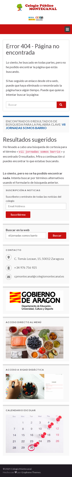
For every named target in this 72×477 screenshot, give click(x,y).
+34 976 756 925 (25, 267)
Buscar (57, 235)
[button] (67, 29)
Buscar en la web (18, 230)
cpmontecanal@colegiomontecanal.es (39, 276)
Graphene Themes (31, 472)
